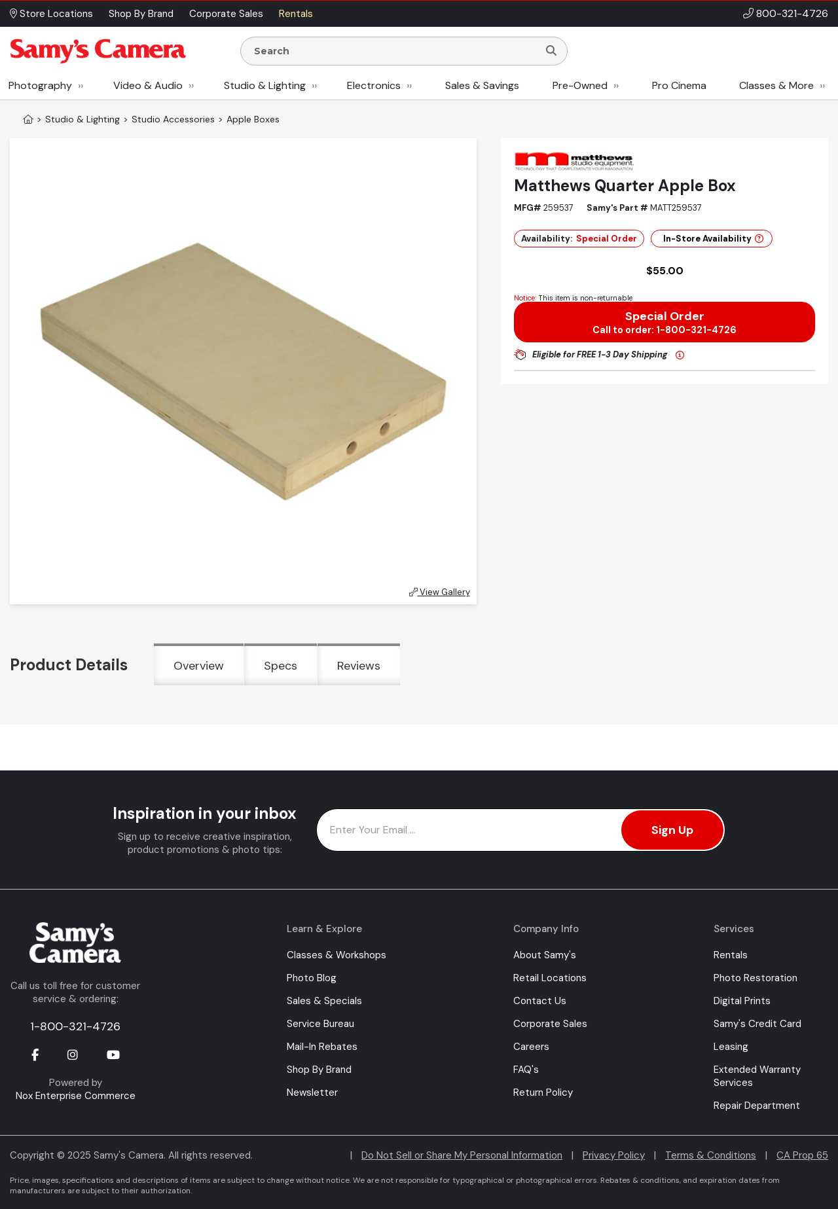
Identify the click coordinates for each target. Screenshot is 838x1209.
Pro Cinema (679, 85)
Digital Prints (742, 1000)
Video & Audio (148, 85)
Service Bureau (320, 1023)
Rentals (731, 955)
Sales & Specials (324, 1000)
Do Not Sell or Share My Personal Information (461, 1155)
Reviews (358, 666)
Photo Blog (312, 977)
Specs (280, 666)
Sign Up (672, 830)
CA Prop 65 (802, 1155)
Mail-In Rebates (322, 1046)
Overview (198, 666)
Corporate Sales (550, 1023)
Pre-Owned (580, 85)
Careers (531, 1046)
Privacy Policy (614, 1155)
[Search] (551, 51)
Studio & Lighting (265, 85)
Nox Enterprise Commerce (76, 1095)
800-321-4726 (792, 13)
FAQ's (526, 1069)
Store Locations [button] (51, 13)
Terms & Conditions (710, 1155)
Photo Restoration (755, 977)
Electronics (374, 85)
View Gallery (439, 592)
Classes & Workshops (336, 955)
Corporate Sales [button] (226, 13)
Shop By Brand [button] (141, 13)
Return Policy (543, 1092)
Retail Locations (550, 977)
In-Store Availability (713, 238)
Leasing (731, 1046)
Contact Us (539, 1000)
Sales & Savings (482, 85)
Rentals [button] (296, 13)
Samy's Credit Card (757, 1023)
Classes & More (776, 85)
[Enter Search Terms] (394, 51)
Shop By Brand (319, 1069)
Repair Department (757, 1105)
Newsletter (312, 1092)
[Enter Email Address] (520, 830)
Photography (40, 85)
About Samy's (544, 955)
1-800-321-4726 (75, 1026)
